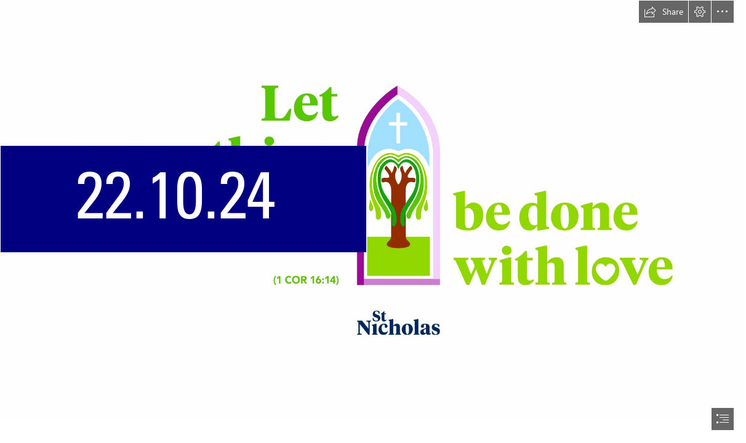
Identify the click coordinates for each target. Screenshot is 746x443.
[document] (373, 221)
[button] (663, 12)
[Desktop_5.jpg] (373, 210)
